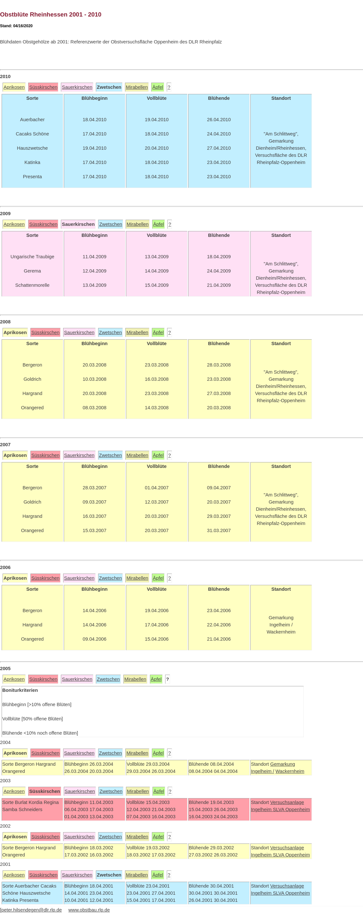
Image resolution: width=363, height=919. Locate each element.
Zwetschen (110, 224)
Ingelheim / (262, 771)
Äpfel (157, 87)
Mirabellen (137, 87)
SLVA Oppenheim (291, 809)
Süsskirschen (43, 87)
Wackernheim (290, 771)
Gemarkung (282, 764)
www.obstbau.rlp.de (89, 910)
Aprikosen (14, 87)
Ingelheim (262, 809)
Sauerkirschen (77, 87)
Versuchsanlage (287, 802)
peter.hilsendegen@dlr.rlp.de (31, 910)
